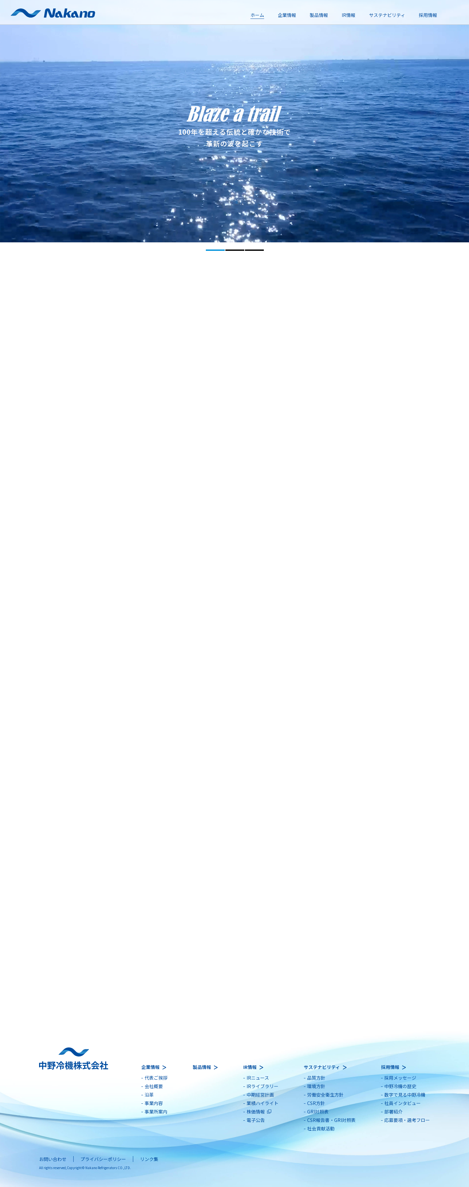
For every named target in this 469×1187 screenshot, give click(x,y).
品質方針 (316, 1077)
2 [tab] (234, 250)
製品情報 (319, 15)
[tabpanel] (234, 121)
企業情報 (287, 15)
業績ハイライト (262, 1103)
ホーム (257, 15)
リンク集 (149, 1159)
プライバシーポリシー (103, 1159)
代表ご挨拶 (156, 1077)
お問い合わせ (52, 1159)
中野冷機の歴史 (400, 1086)
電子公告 (256, 1120)
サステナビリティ (387, 15)
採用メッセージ (400, 1077)
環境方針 (316, 1086)
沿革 (149, 1094)
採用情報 (428, 15)
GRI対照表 (318, 1111)
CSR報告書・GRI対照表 (331, 1120)
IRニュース (258, 1077)
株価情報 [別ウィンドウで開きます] (256, 1111)
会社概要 (154, 1086)
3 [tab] (254, 250)
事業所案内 (156, 1111)
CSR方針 (316, 1103)
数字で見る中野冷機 (404, 1094)
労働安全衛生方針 (325, 1094)
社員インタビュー (402, 1103)
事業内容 (154, 1103)
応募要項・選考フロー (407, 1120)
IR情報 (348, 15)
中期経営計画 (260, 1094)
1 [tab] (215, 250)
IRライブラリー (262, 1086)
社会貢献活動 (320, 1128)
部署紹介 (393, 1111)
